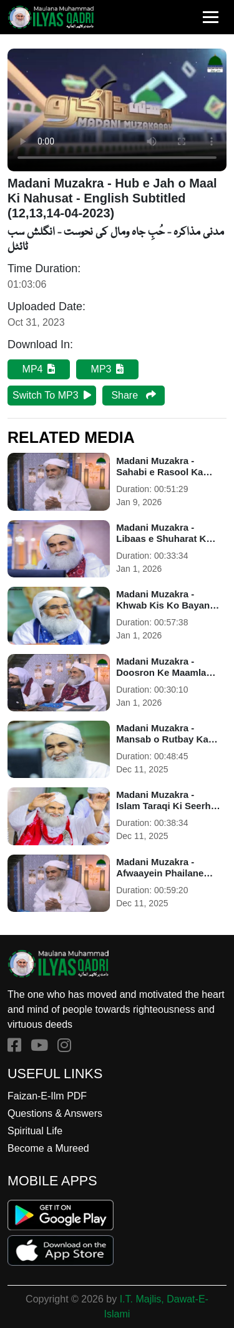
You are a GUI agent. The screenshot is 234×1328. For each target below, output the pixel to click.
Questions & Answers (54, 1113)
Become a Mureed (48, 1148)
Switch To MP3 (51, 395)
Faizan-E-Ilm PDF (47, 1096)
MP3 (107, 369)
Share (133, 395)
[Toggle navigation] (211, 17)
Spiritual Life (34, 1131)
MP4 (39, 369)
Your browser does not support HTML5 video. (117, 110)
